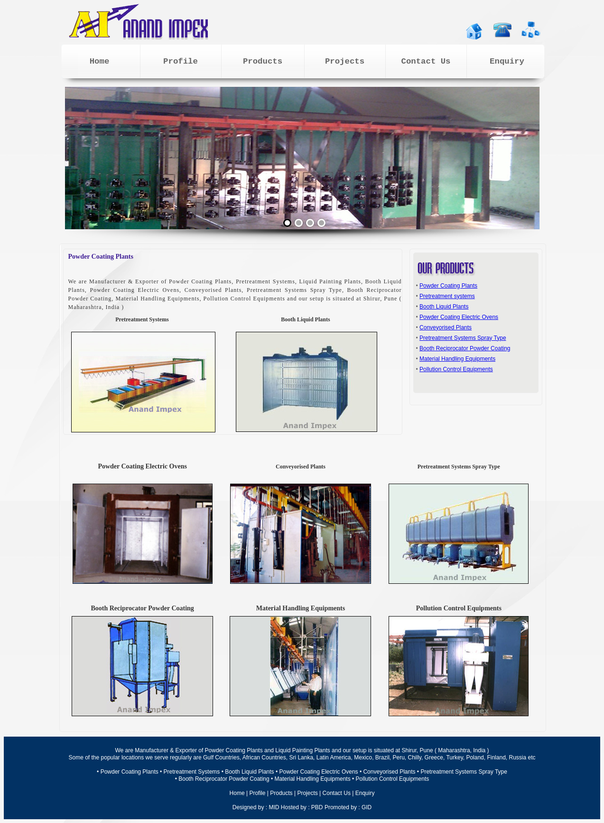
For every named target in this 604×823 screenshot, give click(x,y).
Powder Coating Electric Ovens (458, 317)
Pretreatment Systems (192, 771)
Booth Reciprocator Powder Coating (464, 348)
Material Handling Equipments (457, 358)
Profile (257, 793)
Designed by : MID (255, 807)
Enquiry (365, 793)
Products (281, 793)
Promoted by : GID (348, 807)
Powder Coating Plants (448, 285)
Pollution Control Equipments (456, 369)
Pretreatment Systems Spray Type (462, 338)
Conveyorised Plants (445, 327)
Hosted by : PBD (302, 807)
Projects (307, 793)
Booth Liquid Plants (443, 306)
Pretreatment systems (447, 296)
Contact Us (337, 793)
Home (237, 793)
